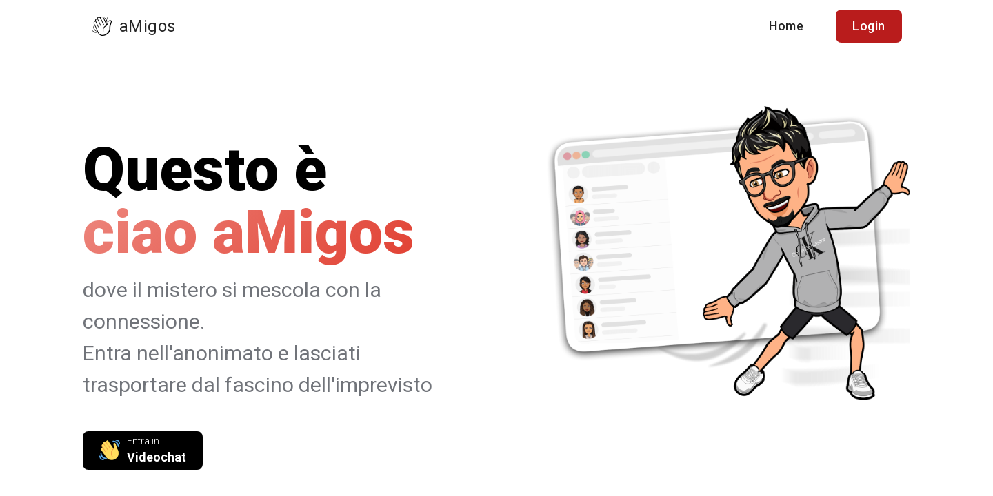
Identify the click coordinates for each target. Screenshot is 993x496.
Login (868, 26)
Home (786, 26)
